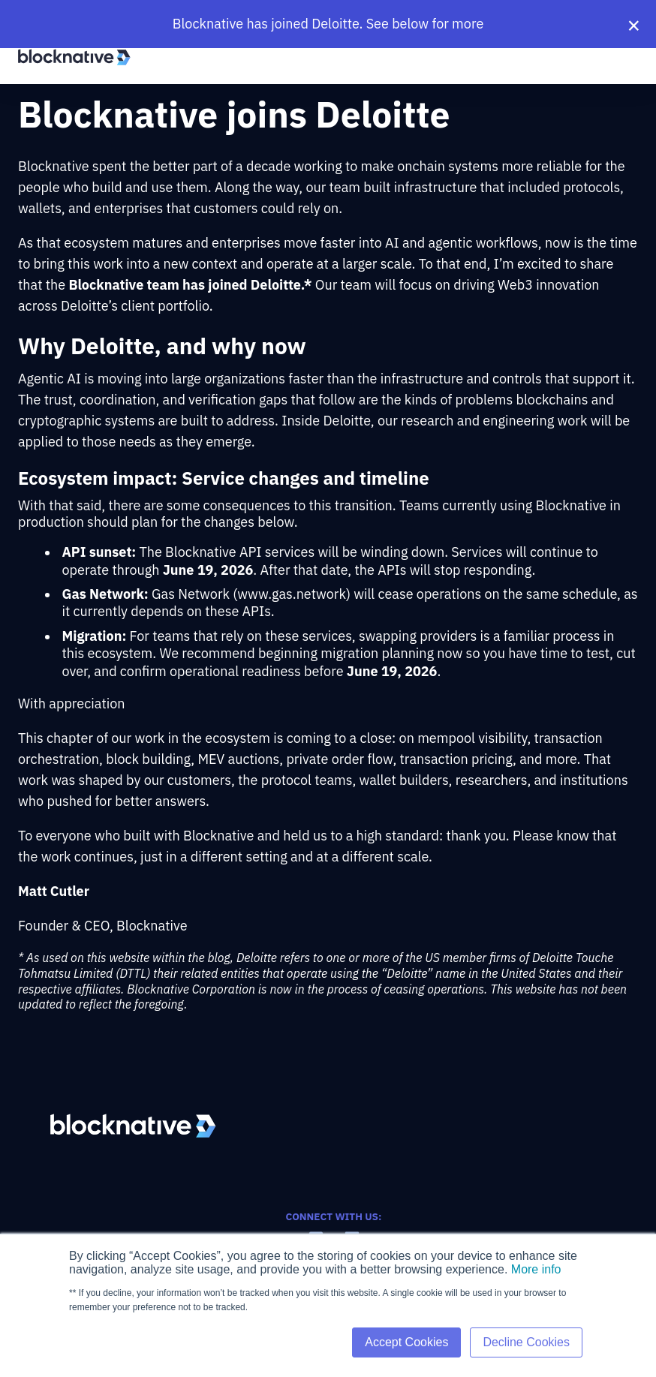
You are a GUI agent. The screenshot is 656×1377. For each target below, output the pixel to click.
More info (536, 1269)
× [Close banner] (634, 24)
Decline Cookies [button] (526, 1342)
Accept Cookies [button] (406, 1342)
